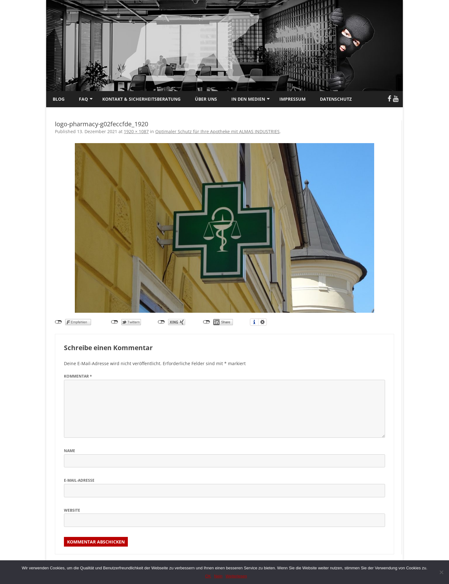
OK (208, 576)
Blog (59, 99)
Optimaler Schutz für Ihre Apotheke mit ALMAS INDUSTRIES (217, 131)
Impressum (292, 99)
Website (72, 510)
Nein (218, 576)
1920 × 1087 (136, 131)
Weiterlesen (236, 576)
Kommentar (78, 376)
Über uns (206, 99)
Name (69, 450)
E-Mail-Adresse (79, 480)
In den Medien (248, 99)
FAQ (83, 99)
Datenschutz (336, 99)
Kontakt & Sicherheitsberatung (141, 99)
